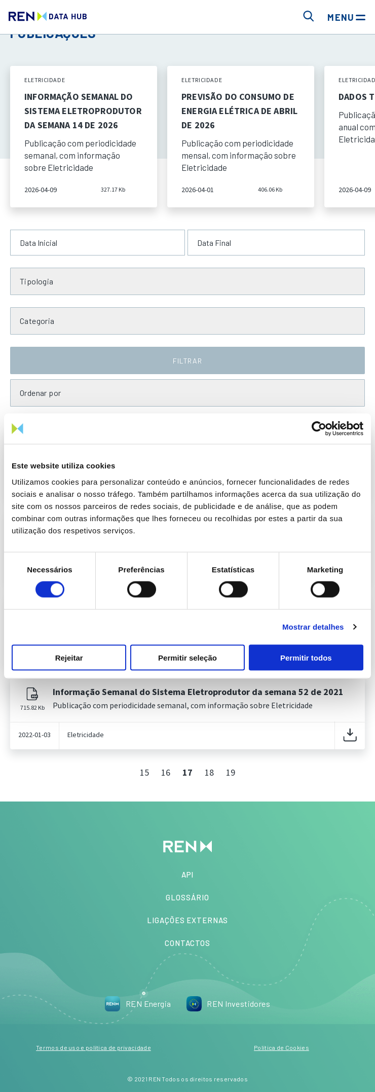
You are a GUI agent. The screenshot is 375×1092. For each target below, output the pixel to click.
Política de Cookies (281, 1047)
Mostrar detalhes (313, 627)
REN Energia (138, 1003)
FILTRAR (187, 360)
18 (209, 772)
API (187, 874)
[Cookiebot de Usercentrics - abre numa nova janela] (319, 428)
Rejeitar (69, 657)
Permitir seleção (187, 657)
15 (144, 772)
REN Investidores (228, 1003)
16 (165, 772)
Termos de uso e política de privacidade (93, 1047)
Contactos (187, 943)
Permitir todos (306, 657)
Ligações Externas (187, 920)
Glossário (187, 897)
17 (187, 772)
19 (230, 772)
